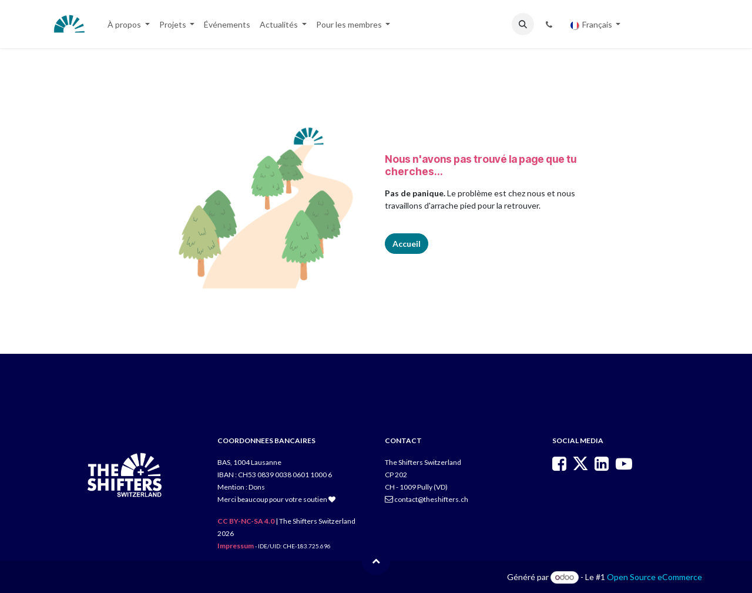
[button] (523, 24)
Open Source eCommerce (654, 577)
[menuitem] (129, 24)
